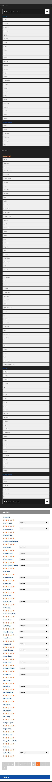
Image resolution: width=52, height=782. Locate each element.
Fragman (5, 254)
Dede (4, 330)
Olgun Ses (6, 163)
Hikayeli (5, 220)
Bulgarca (5, 107)
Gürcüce (5, 61)
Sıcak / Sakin (6, 209)
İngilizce (5, 23)
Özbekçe (5, 76)
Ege (4, 315)
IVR (4, 273)
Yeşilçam (5, 319)
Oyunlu (5, 224)
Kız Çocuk (6, 133)
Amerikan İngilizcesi (8, 364)
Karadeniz (6, 288)
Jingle (4, 353)
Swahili (5, 118)
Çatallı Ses (6, 174)
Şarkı (4, 357)
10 (42, 764)
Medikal (5, 281)
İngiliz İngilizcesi (7, 361)
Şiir (4, 342)
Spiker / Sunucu (7, 178)
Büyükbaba (6, 338)
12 (4, 768)
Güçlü (5, 186)
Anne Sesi (6, 323)
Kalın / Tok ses (7, 171)
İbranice (5, 111)
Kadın (5, 129)
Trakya (5, 304)
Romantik (6, 190)
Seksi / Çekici (6, 212)
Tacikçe (5, 88)
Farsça (5, 50)
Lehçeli (5, 285)
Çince (4, 95)
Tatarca (5, 84)
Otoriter (5, 182)
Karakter (5, 228)
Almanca (5, 27)
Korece (5, 57)
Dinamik (5, 193)
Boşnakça (6, 103)
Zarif (4, 239)
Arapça (5, 46)
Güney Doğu (6, 296)
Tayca (5, 114)
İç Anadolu (6, 300)
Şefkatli (5, 235)
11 (47, 764)
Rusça (5, 42)
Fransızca (6, 31)
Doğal (5, 231)
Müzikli (5, 349)
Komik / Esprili (7, 216)
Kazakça (5, 69)
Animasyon (6, 141)
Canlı (4, 197)
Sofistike (5, 243)
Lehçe (5, 99)
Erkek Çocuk (6, 137)
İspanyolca (6, 35)
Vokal (4, 144)
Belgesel (5, 247)
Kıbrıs (4, 311)
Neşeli (5, 201)
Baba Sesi (6, 326)
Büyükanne (6, 334)
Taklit (4, 266)
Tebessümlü (6, 205)
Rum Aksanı (6, 292)
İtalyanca (5, 38)
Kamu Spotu (6, 277)
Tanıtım (5, 269)
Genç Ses (5, 167)
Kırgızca (5, 73)
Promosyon (6, 258)
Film (4, 250)
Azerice (5, 54)
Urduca (5, 92)
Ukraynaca (6, 65)
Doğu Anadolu (7, 307)
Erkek (4, 125)
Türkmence (6, 80)
